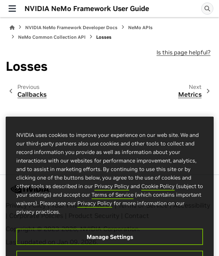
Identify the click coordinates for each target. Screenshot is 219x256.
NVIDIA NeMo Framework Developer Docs (71, 28)
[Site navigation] (12, 8)
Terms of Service (112, 202)
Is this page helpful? (183, 52)
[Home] (12, 27)
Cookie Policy (158, 194)
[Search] (207, 8)
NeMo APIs (140, 28)
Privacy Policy (111, 194)
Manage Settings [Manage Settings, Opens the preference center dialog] (110, 245)
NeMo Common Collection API (52, 37)
